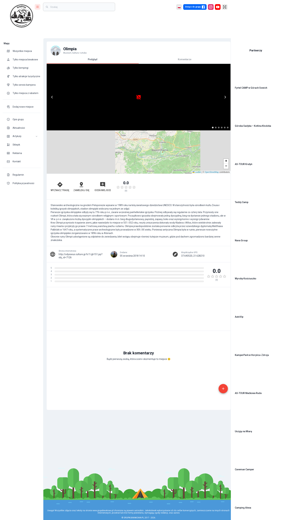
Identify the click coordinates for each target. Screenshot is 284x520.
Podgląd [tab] (91, 61)
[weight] (81, 7)
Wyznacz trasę (59, 143)
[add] (217, 352)
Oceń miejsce (100, 143)
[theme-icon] (10, 51)
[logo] (21, 16)
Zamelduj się (80, 143)
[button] (22, 136)
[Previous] (52, 97)
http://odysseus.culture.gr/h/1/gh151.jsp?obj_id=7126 (86, 211)
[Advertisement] (179, 143)
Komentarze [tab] (180, 59)
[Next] (130, 97)
